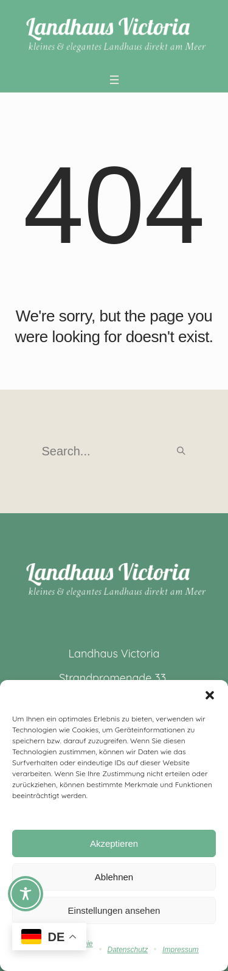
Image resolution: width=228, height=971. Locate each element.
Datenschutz (128, 949)
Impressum (180, 949)
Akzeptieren (114, 843)
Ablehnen (114, 877)
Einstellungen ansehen (114, 910)
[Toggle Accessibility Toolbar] (25, 893)
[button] (210, 695)
